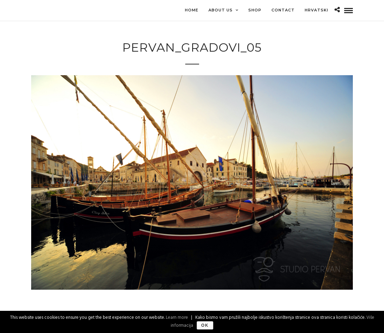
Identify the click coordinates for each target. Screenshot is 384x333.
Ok (205, 325)
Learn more (177, 317)
